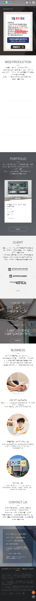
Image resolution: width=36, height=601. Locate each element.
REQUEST (18, 340)
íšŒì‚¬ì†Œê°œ (5, 569)
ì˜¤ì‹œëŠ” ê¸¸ (31, 569)
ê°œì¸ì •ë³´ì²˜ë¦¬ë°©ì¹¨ (14, 569)
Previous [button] (2, 276)
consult (18, 318)
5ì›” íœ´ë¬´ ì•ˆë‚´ (8, 9)
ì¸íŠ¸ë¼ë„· (18, 593)
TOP (33, 596)
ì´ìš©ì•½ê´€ (24, 569)
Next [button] (34, 276)
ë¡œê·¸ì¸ (18, 570)
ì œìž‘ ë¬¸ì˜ (5, 593)
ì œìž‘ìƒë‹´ (33, 592)
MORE (18, 229)
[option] (18, 29)
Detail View (11, 218)
